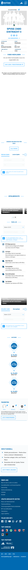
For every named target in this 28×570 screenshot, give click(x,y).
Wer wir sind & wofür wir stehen (9, 482)
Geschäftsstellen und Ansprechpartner (11, 485)
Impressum (23, 556)
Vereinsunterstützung (6, 490)
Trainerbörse (4, 511)
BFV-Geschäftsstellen (6, 509)
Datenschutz (16, 556)
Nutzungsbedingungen (6, 556)
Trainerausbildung (5, 504)
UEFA (9, 554)
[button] (11, 35)
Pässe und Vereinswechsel (7, 501)
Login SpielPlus (5, 513)
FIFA (14, 554)
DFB (6, 554)
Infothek (3, 492)
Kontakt (3, 494)
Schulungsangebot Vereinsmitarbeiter (10, 506)
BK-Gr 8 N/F (17, 47)
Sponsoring (4, 487)
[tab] (5, 154)
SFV (2, 554)
